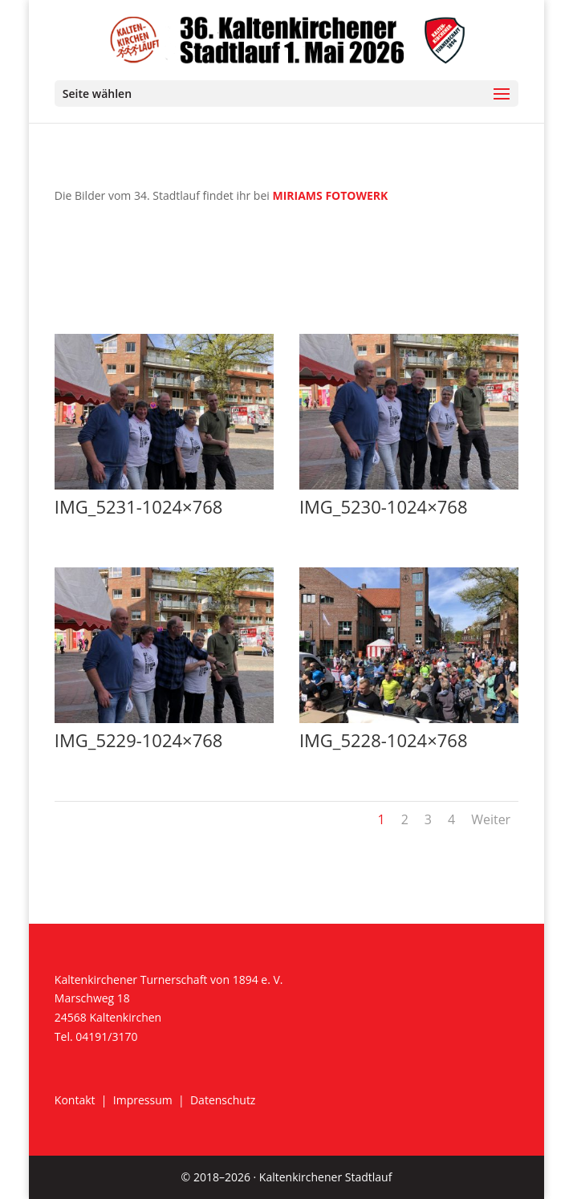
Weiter (490, 819)
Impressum (143, 1100)
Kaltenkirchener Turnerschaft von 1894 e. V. (169, 979)
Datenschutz (222, 1100)
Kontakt (75, 1100)
